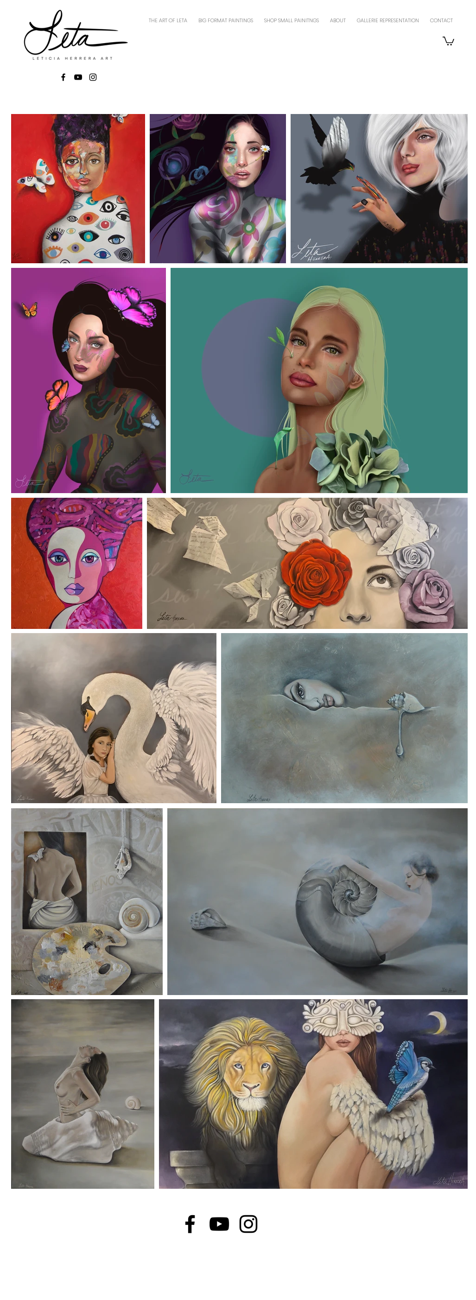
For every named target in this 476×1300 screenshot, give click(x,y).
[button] (448, 40)
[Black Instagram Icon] (93, 77)
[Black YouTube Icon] (78, 77)
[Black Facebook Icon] (63, 77)
